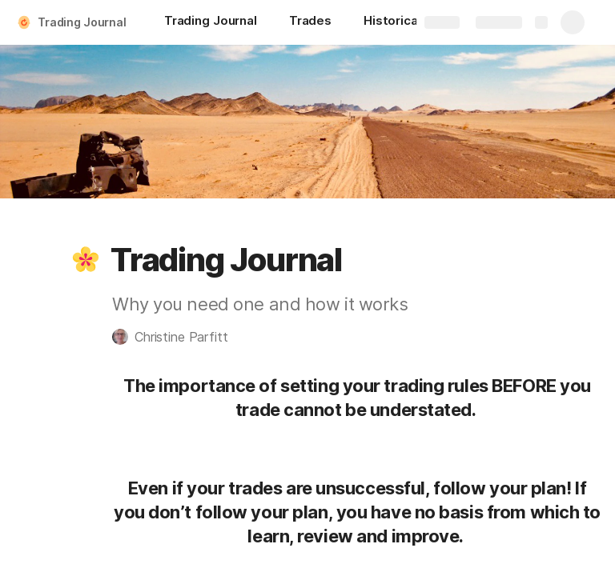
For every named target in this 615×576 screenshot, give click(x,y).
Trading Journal (82, 22)
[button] (85, 260)
